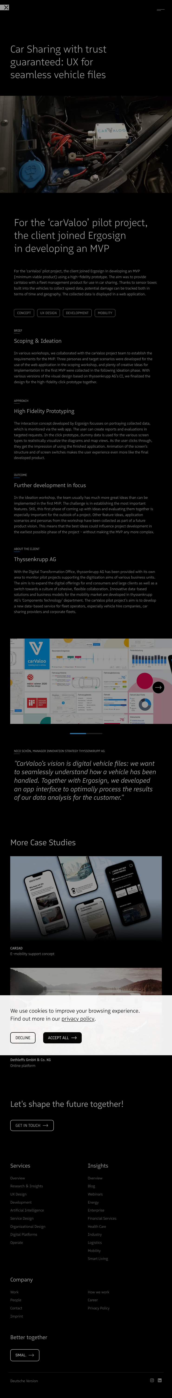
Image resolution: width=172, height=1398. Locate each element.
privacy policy (78, 1042)
